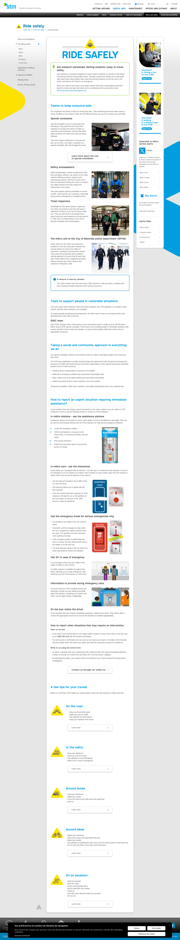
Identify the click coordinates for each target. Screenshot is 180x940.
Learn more (76, 728)
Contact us (98, 4)
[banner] (22, 6)
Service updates (92, 15)
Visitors (142, 242)
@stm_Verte (144, 172)
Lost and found (145, 237)
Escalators (22, 59)
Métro (21, 49)
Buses (21, 52)
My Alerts (139, 4)
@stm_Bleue (144, 187)
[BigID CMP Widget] (90, 930)
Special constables (25, 75)
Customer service (116, 15)
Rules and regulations (26, 39)
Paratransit (135, 9)
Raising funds (23, 80)
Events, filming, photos (26, 85)
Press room (127, 4)
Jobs (106, 4)
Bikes (20, 56)
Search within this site (149, 4)
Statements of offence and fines (26, 69)
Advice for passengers (134, 15)
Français (175, 4)
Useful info (119, 9)
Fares (104, 15)
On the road (23, 63)
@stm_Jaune (144, 182)
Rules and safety (152, 15)
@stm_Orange (144, 177)
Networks (80, 15)
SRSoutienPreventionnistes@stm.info (71, 91)
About (173, 9)
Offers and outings (156, 9)
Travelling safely (24, 44)
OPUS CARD (144, 227)
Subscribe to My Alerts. (147, 211)
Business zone (115, 4)
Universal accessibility (169, 15)
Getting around (101, 9)
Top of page (39, 907)
